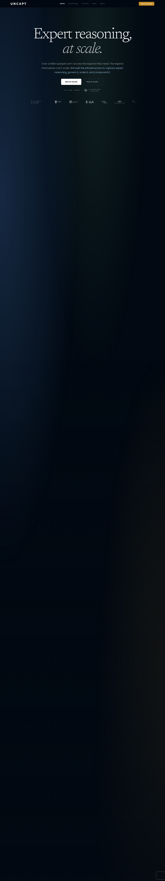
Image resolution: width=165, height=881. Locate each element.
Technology (73, 4)
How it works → (93, 82)
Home (62, 4)
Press (94, 4)
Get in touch (71, 82)
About (102, 4)
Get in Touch (146, 4)
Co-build (85, 4)
